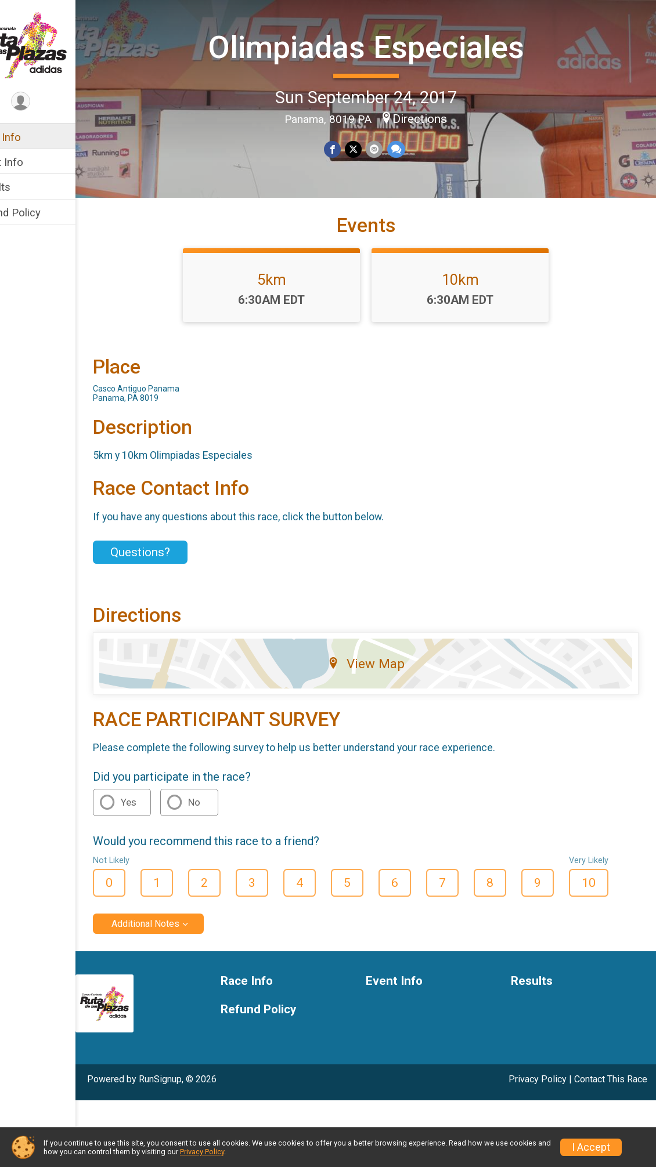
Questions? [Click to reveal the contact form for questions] (175, 604)
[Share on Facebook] (350, 147)
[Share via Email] (391, 147)
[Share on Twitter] (370, 147)
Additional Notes (180, 975)
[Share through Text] (412, 147)
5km (289, 331)
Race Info (32, 137)
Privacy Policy (202, 1151)
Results (27, 187)
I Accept (591, 1147)
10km (477, 331)
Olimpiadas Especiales (383, 45)
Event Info (33, 162)
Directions (437, 117)
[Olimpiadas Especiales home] (55, 44)
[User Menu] (55, 102)
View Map (383, 715)
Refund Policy (42, 212)
